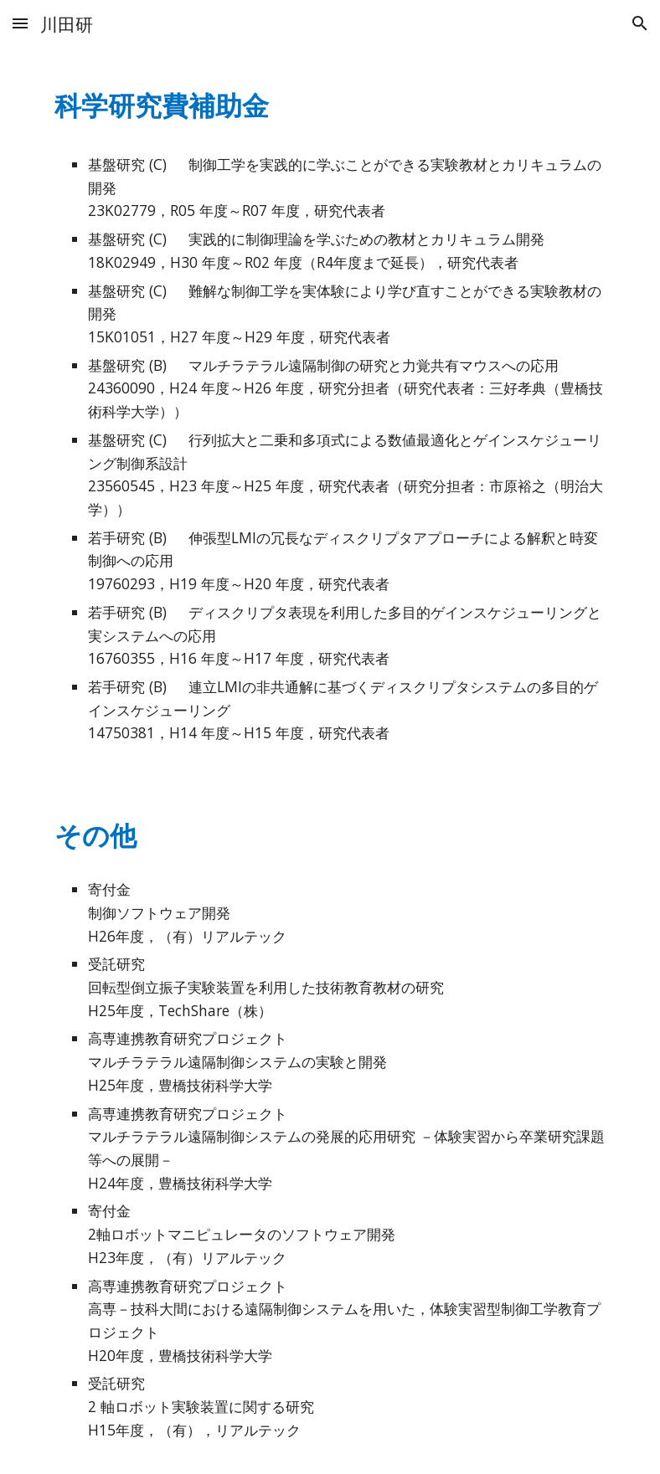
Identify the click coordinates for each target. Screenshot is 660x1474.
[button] (20, 23)
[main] (330, 101)
